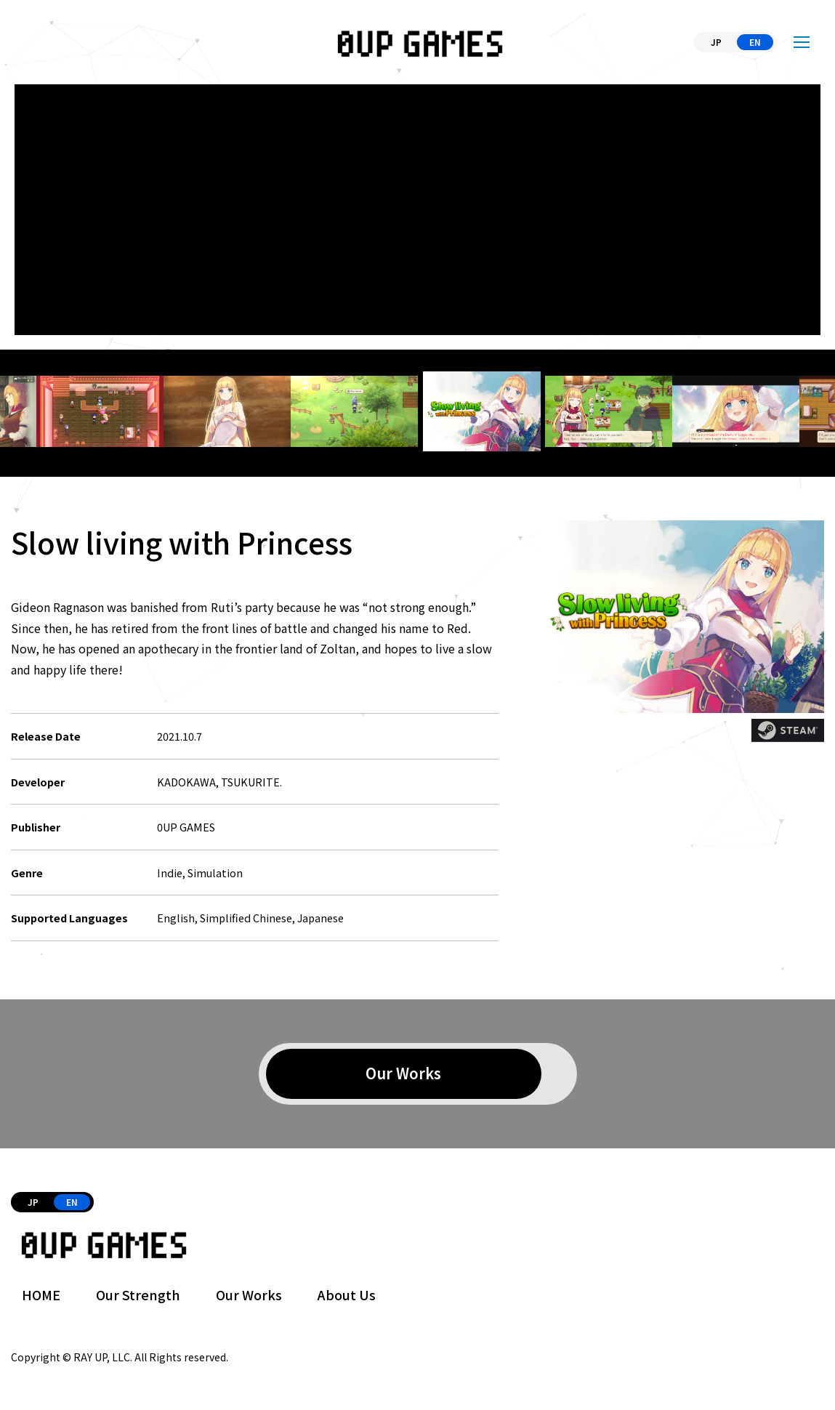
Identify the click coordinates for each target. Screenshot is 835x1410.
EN (755, 42)
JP (716, 42)
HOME (41, 1294)
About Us (347, 1294)
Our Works (249, 1294)
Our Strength (138, 1294)
